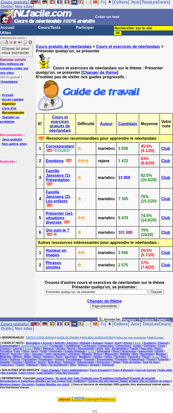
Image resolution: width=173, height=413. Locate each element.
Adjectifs (59, 343)
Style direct (54, 362)
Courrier (17, 348)
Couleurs (5, 348)
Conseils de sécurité (142, 378)
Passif (145, 356)
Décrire (71, 348)
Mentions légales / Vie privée (17, 384)
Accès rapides (12, 99)
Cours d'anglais (50, 370)
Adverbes (72, 343)
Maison (98, 354)
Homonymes (129, 351)
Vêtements (108, 364)
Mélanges (5, 356)
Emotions (55, 161)
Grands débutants (75, 351)
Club (165, 148)
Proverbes (121, 359)
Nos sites (23, 6)
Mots (135, 354)
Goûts (43, 351)
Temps (116, 362)
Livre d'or (9, 108)
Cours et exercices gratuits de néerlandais (60, 124)
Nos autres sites (14, 144)
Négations (85, 356)
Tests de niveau (131, 362)
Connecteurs (123, 345)
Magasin (87, 354)
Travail (20, 364)
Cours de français (145, 370)
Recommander (13, 113)
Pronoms (89, 359)
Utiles (5, 33)
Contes (137, 345)
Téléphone (32, 364)
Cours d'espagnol (100, 370)
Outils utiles (165, 370)
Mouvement (147, 354)
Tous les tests (151, 362)
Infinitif (159, 351)
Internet (4, 354)
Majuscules (111, 354)
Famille (134, 348)
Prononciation (105, 359)
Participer (85, 27)
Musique (161, 354)
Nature (37, 356)
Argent (109, 343)
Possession (46, 359)
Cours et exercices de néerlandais (128, 46)
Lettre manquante (55, 354)
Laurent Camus (45, 378)
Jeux (135, 324)
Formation (6, 351)
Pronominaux (74, 359)
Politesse (15, 359)
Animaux (98, 343)
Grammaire (55, 351)
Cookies (40, 384)
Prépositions (137, 359)
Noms (59, 356)
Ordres (108, 356)
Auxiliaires (149, 343)
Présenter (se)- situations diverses (59, 217)
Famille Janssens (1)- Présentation (58, 175)
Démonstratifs (86, 348)
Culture (121, 324)
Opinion (97, 356)
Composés (57, 345)
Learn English (45, 373)
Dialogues (48, 348)
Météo (27, 356)
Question (17, 362)
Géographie (104, 351)
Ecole (99, 348)
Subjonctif (69, 362)
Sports (42, 362)
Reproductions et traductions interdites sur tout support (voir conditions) (43, 381)
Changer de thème (100, 72)
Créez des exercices (67, 373)
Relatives (30, 362)
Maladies (125, 354)
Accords (47, 343)
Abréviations (33, 343)
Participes (120, 356)
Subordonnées (85, 362)
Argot (118, 343)
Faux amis (146, 348)
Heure (116, 351)
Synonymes (103, 362)
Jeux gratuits (12, 139)
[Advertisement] (15, 188)
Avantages (9, 81)
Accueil (7, 27)
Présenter (163, 359)
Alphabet (85, 343)
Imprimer (9, 104)
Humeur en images (56, 252)
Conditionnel (72, 345)
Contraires (149, 345)
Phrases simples (53, 265)
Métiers (17, 356)
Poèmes (59, 359)
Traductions (7, 364)
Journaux (37, 354)
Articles (128, 343)
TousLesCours (156, 324)
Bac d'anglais (9, 373)
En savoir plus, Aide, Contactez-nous (77, 378)
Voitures (83, 364)
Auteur (106, 124)
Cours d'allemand (123, 370)
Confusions (89, 345)
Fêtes (25, 351)
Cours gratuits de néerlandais (64, 46)
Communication (9, 345)
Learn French (27, 373)
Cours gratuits (14, 324)
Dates (37, 348)
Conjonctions (106, 345)
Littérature (74, 354)
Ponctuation (29, 359)
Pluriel (4, 359)
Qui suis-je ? (57, 230)
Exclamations (120, 348)
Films (158, 348)
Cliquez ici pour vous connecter (15, 50)
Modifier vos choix (57, 384)
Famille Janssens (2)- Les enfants (58, 196)
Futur (17, 351)
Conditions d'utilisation (114, 378)
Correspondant (60, 146)
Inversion (16, 354)
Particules (134, 356)
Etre (107, 348)
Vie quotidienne (58, 364)
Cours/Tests (49, 27)
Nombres (48, 356)
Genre (34, 351)
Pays (163, 356)
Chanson (163, 343)
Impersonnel (145, 351)
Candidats (127, 124)
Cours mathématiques (75, 370)
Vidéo (43, 364)
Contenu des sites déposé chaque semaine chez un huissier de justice (129, 381)
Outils (6, 6)
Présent (151, 359)
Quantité (5, 362)
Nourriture (71, 356)
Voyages (94, 364)
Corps (161, 345)
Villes (73, 364)
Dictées (61, 348)
